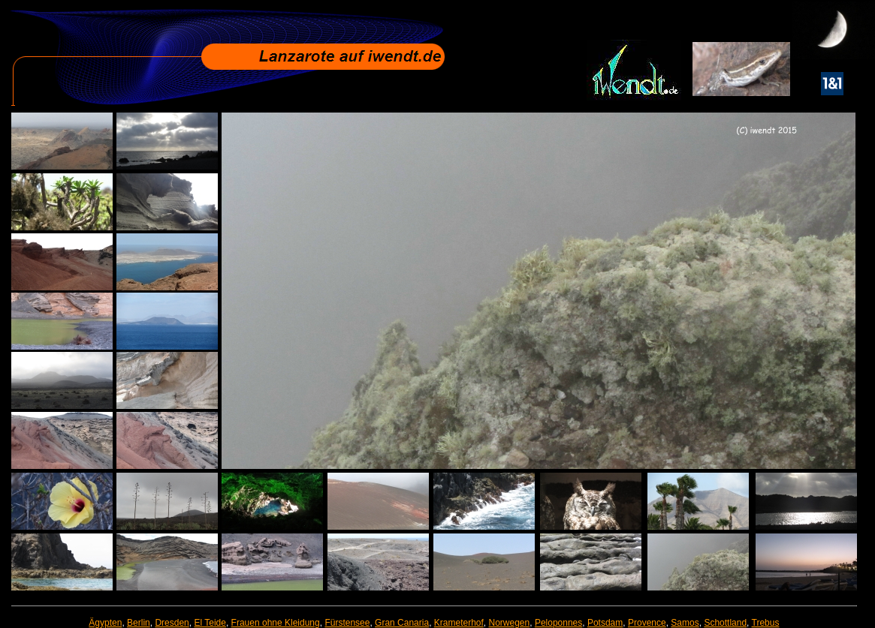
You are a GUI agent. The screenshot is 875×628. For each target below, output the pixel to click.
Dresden (172, 622)
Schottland (725, 622)
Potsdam (605, 622)
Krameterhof (459, 622)
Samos (684, 622)
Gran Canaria (402, 622)
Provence (647, 622)
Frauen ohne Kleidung (275, 622)
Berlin (138, 622)
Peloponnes (558, 622)
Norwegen (509, 622)
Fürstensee (347, 622)
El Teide (209, 622)
